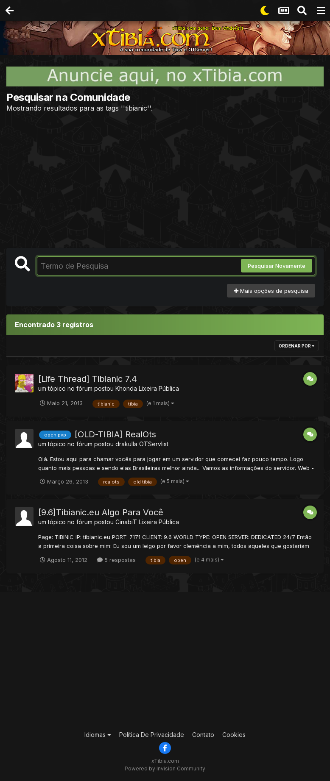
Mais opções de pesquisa (271, 290)
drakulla (126, 443)
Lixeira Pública (159, 388)
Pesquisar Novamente (276, 265)
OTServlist (153, 443)
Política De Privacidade (151, 734)
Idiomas (97, 734)
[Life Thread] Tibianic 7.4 (87, 379)
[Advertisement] (165, 180)
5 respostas (116, 559)
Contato (203, 734)
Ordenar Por (296, 345)
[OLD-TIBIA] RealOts (115, 434)
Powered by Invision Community (165, 768)
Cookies (234, 734)
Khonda (126, 388)
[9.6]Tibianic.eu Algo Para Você (100, 512)
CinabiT (126, 521)
